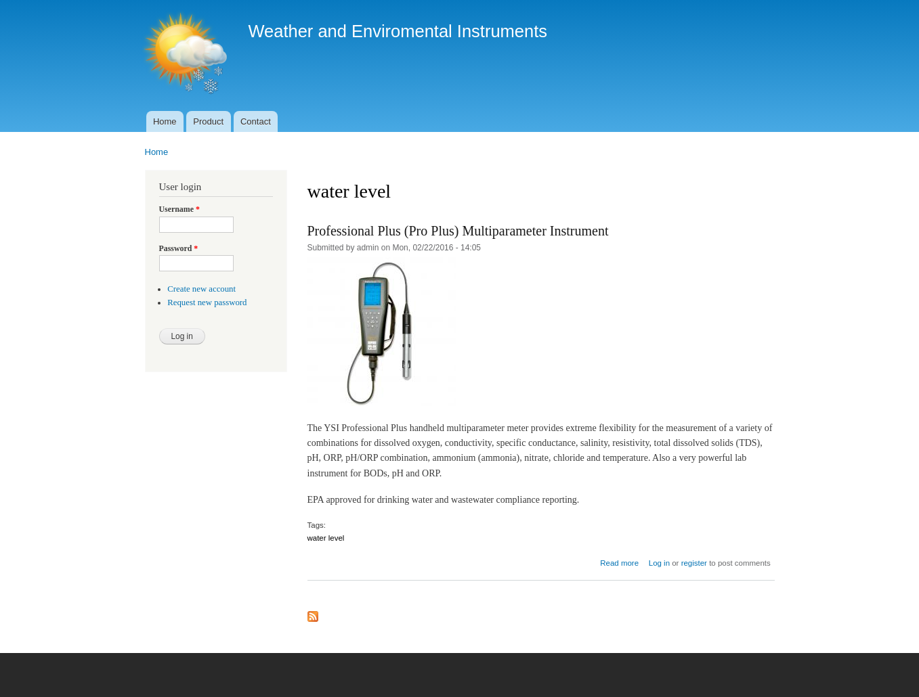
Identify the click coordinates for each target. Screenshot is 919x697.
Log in (659, 563)
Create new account (201, 289)
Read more (619, 563)
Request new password (207, 302)
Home (165, 121)
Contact (255, 121)
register (694, 563)
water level (326, 538)
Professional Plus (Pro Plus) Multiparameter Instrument (458, 230)
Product (208, 121)
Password (178, 248)
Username (179, 209)
